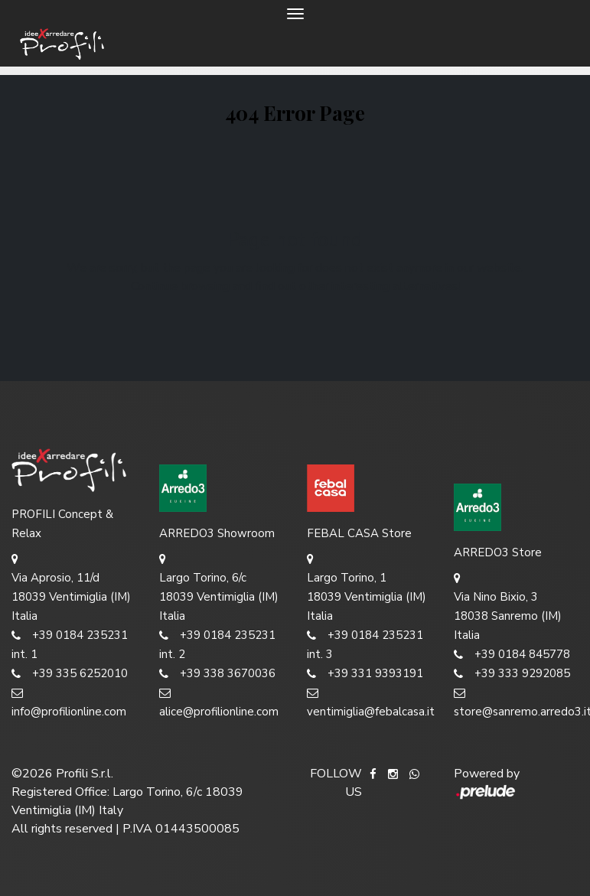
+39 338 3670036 (217, 673)
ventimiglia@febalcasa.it (369, 701)
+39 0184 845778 (512, 654)
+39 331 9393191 (365, 673)
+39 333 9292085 (512, 673)
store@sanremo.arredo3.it (516, 701)
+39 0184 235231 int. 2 (217, 644)
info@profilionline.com (68, 701)
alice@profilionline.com (219, 701)
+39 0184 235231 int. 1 (69, 644)
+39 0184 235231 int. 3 (365, 644)
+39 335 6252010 (69, 673)
